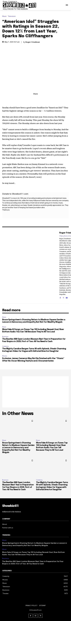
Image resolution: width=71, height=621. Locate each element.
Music (5, 16)
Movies (4, 356)
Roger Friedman (33, 42)
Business (5, 337)
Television (12, 16)
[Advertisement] (35, 391)
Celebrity (5, 346)
